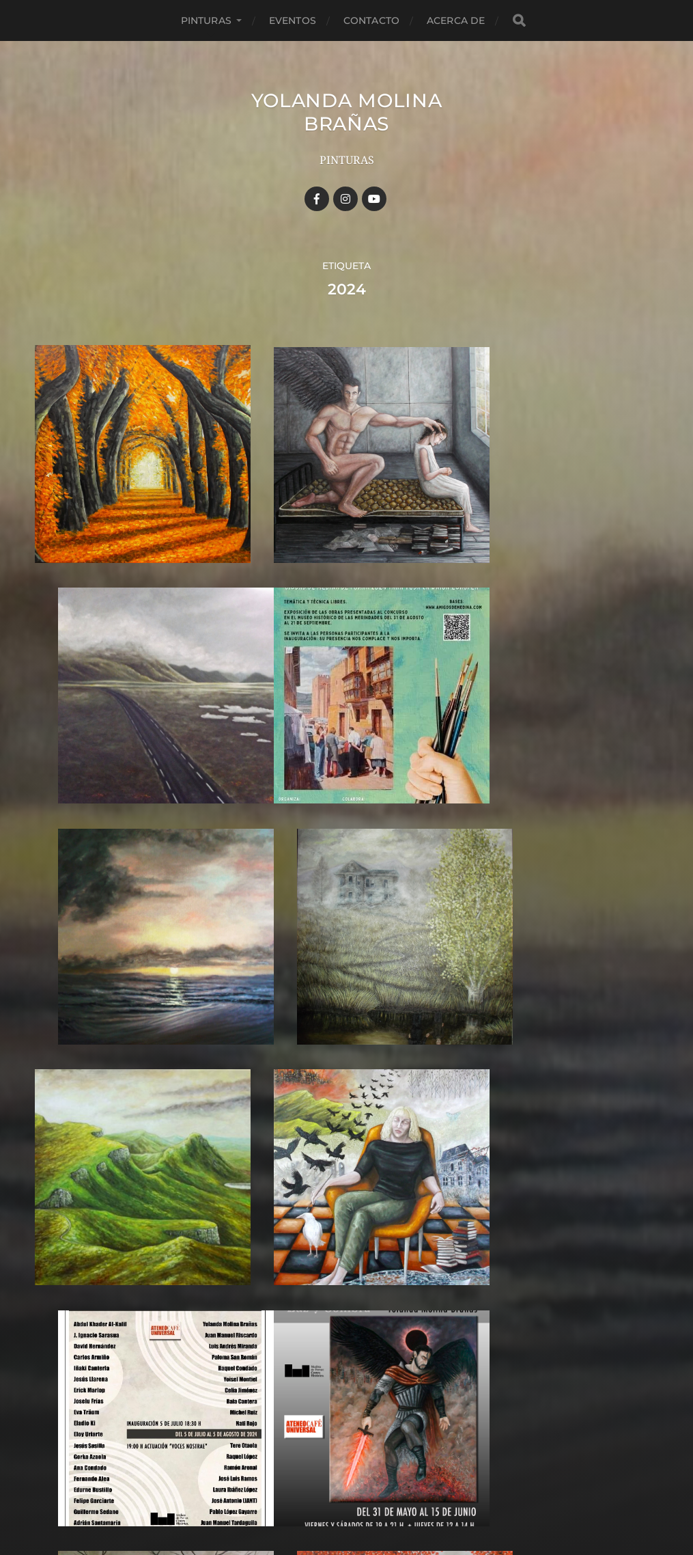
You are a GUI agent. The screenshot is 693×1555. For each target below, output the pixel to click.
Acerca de (456, 20)
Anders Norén (369, 1495)
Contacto (371, 20)
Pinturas (206, 20)
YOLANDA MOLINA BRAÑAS (346, 112)
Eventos (292, 20)
